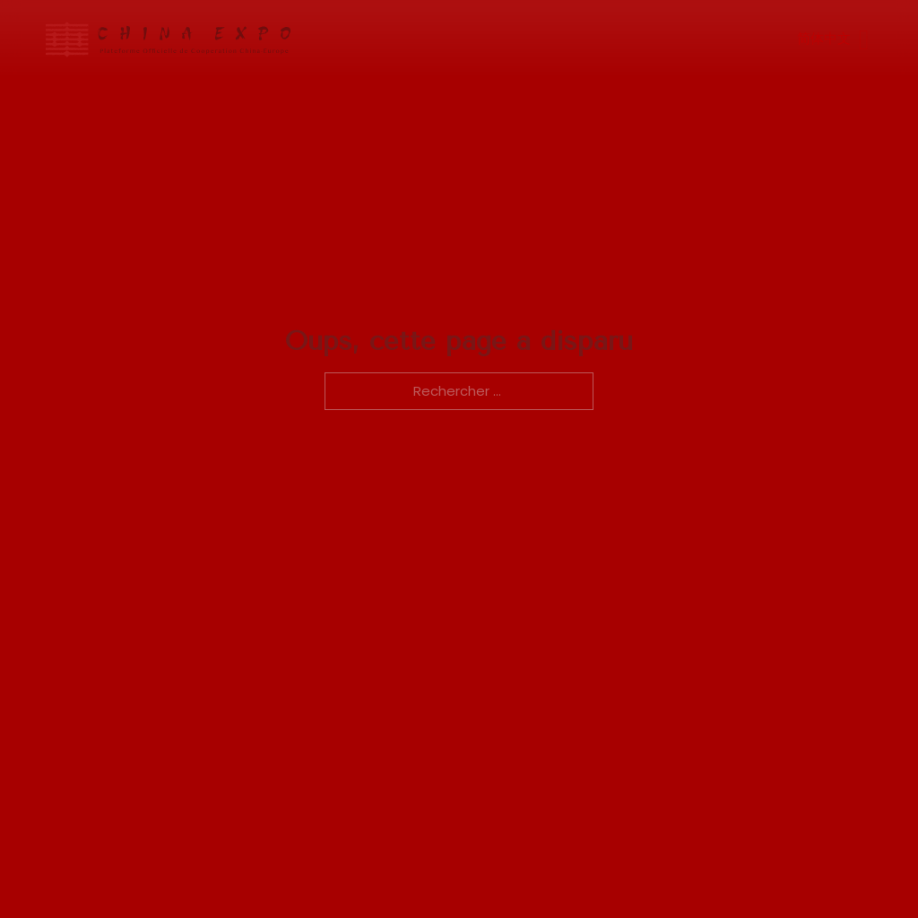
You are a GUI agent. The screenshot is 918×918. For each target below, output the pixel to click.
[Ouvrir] (862, 39)
